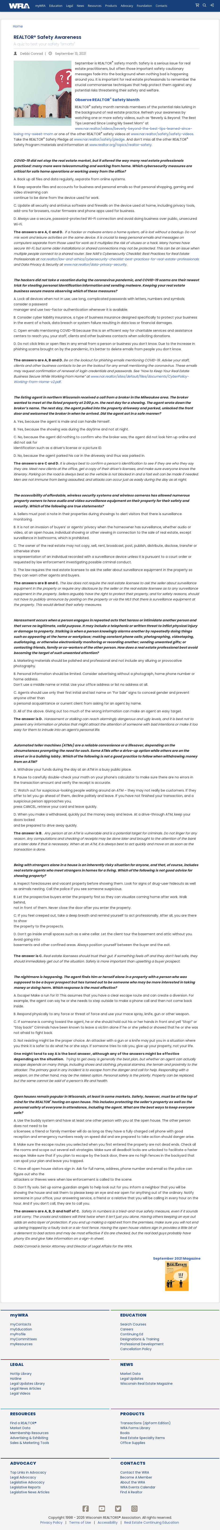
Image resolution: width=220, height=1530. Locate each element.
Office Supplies (132, 1442)
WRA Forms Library (135, 1428)
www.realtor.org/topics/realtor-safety (120, 144)
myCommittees (23, 1339)
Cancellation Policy (136, 1349)
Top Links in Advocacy (28, 1472)
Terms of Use (80, 1522)
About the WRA (132, 1482)
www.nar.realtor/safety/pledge (99, 139)
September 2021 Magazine (177, 1258)
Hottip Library (21, 1373)
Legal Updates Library (27, 1383)
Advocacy (23, 1463)
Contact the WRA (134, 1472)
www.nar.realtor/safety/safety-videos (162, 134)
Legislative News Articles (30, 1492)
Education (133, 1315)
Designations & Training (139, 1339)
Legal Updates (131, 1378)
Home (18, 26)
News (126, 1364)
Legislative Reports (25, 1487)
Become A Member (136, 1477)
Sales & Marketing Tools (29, 1442)
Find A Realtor (131, 1492)
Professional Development (142, 1344)
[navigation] (110, 6)
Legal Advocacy (23, 1477)
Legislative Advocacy (27, 1482)
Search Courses (133, 1324)
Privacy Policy (51, 1522)
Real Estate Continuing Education (152, 1522)
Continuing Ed (131, 1334)
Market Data (130, 1373)
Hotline (15, 1378)
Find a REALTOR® (23, 1423)
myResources (21, 1344)
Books (125, 1433)
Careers (126, 1329)
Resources (23, 1414)
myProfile (18, 1334)
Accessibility (108, 1522)
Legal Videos (20, 1393)
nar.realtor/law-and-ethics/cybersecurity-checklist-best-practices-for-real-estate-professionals (119, 259)
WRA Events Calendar (137, 1487)
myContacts (20, 1324)
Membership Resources (29, 1433)
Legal (17, 1364)
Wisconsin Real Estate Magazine (146, 1383)
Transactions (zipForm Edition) (145, 1423)
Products (132, 1414)
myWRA (19, 1315)
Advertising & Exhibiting (29, 1437)
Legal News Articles (25, 1388)
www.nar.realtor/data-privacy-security (95, 264)
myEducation (21, 1329)
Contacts (132, 1463)
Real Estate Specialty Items (142, 1437)
